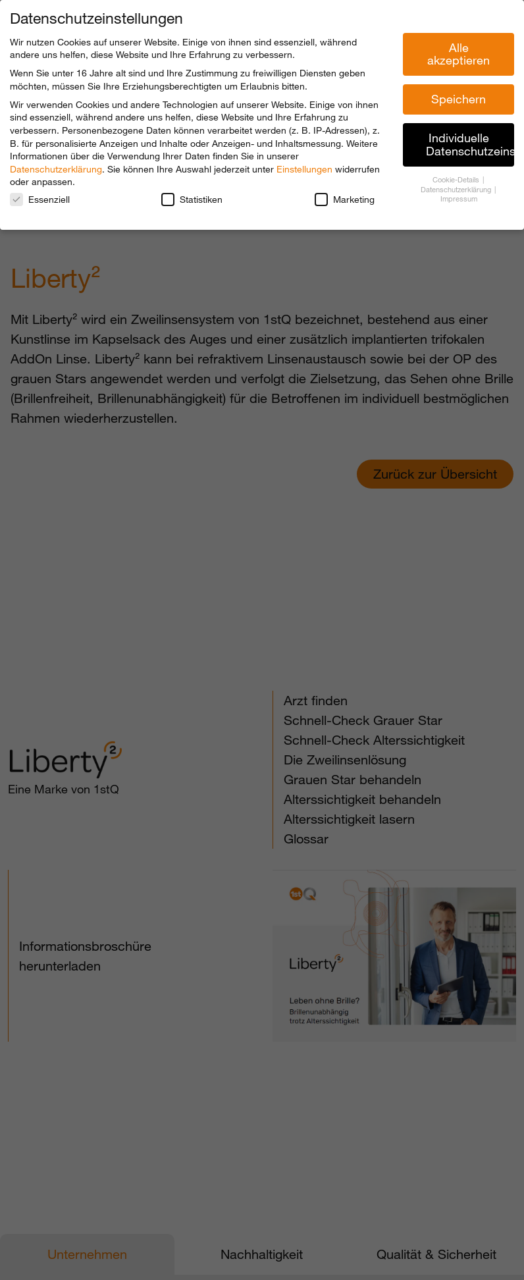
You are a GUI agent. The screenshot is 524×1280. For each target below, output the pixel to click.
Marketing (345, 199)
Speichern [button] (458, 99)
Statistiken (192, 199)
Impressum (458, 198)
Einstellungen (304, 168)
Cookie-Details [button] (456, 179)
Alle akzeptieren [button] (458, 54)
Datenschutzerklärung (56, 168)
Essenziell (40, 199)
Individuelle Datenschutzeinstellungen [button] (470, 144)
